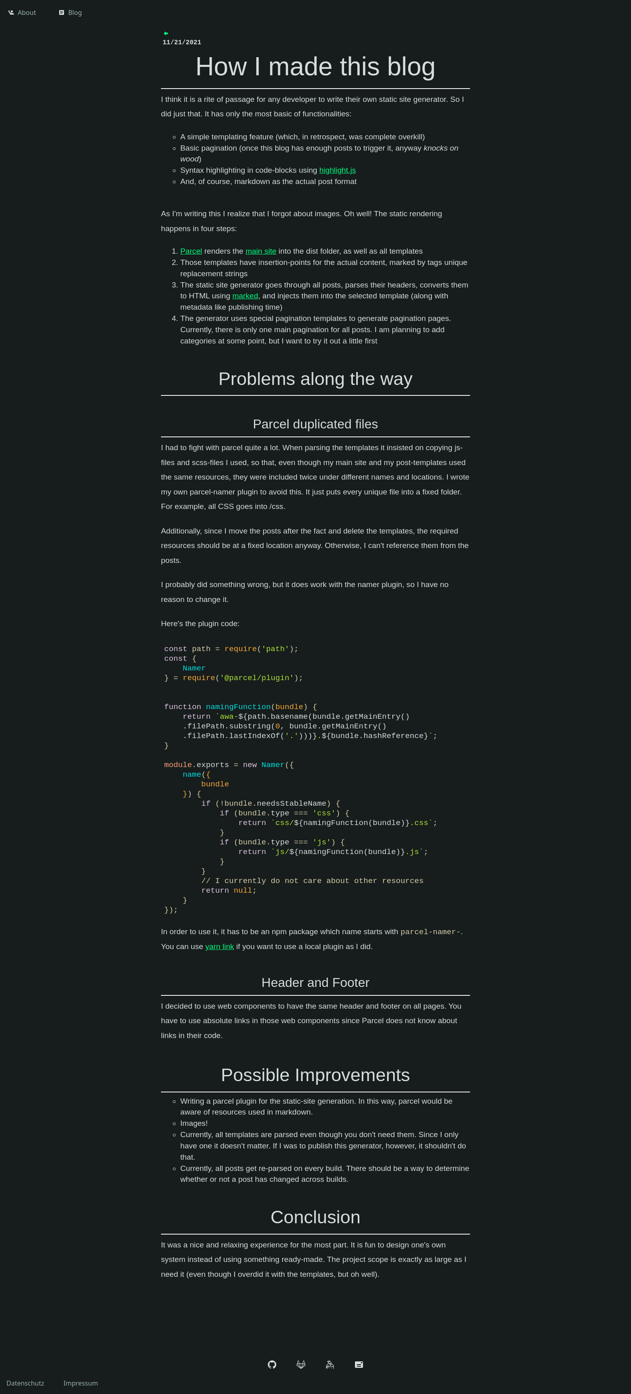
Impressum (81, 1383)
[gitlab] (301, 1365)
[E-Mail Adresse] (359, 1365)
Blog (70, 12)
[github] (272, 1365)
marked (245, 296)
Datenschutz (25, 1383)
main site (260, 251)
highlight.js (338, 170)
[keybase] (330, 1365)
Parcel (191, 251)
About (22, 12)
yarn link (219, 946)
